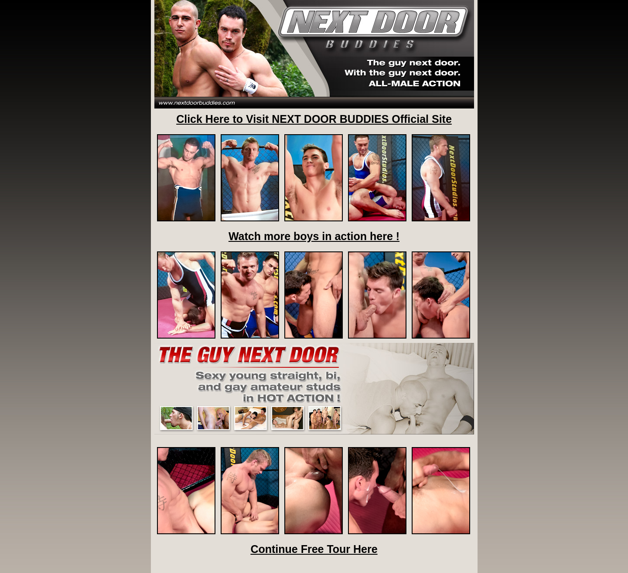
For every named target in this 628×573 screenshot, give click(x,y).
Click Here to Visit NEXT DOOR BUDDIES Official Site (314, 119)
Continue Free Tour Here (313, 549)
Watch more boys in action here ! (314, 236)
